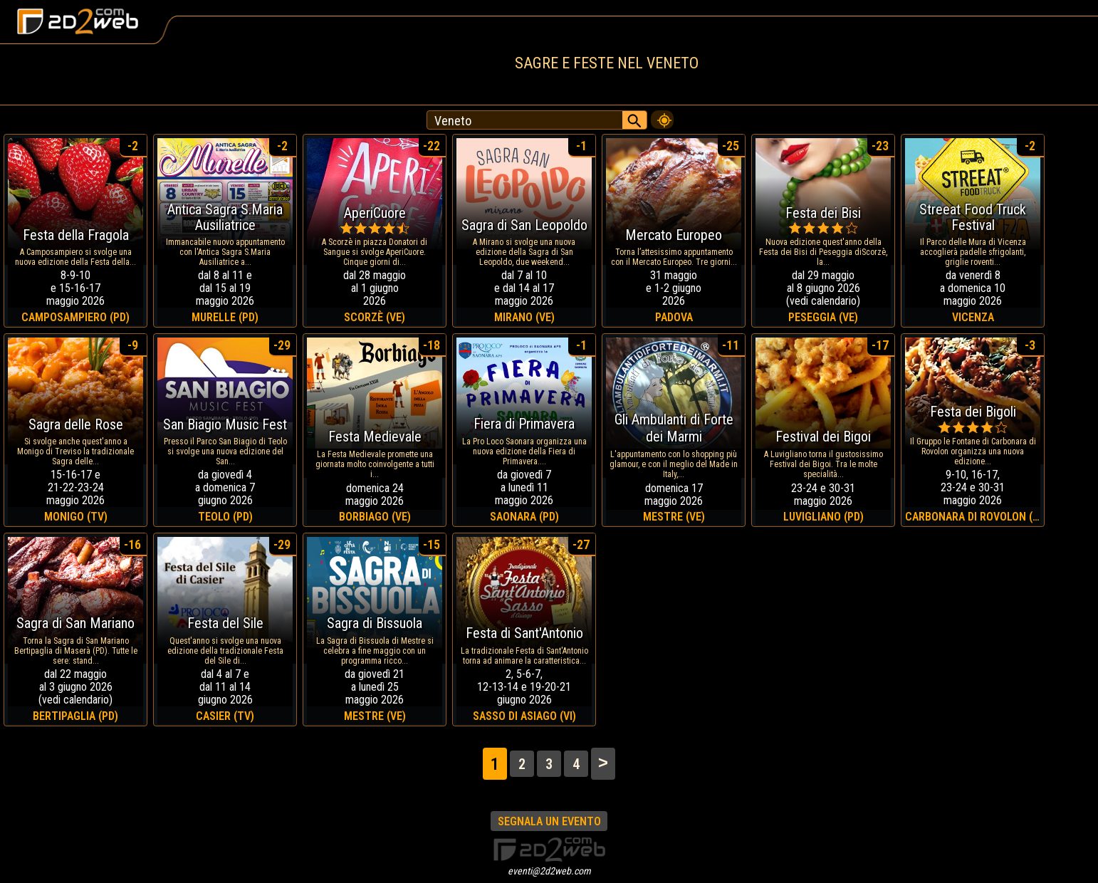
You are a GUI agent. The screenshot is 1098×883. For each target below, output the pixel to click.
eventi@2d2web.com (549, 871)
